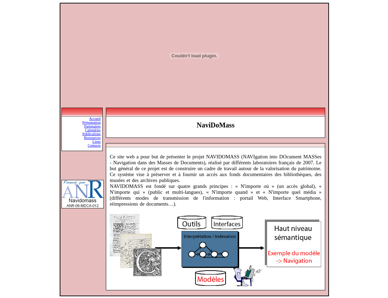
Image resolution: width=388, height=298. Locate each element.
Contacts (94, 145)
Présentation (91, 122)
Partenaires (92, 126)
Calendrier (93, 130)
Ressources (92, 138)
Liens (96, 141)
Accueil (95, 119)
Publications (91, 134)
